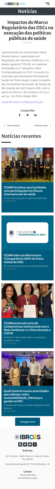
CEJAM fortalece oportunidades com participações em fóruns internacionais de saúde (25, 191)
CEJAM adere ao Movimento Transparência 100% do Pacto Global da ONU (24, 259)
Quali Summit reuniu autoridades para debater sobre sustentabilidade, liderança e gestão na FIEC (26, 396)
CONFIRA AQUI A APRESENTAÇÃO (22, 102)
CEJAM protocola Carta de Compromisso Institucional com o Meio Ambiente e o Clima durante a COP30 (27, 328)
